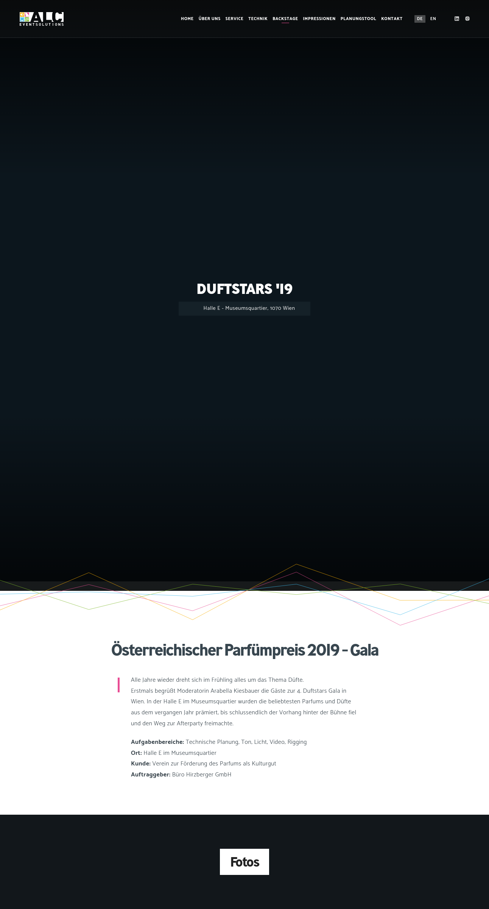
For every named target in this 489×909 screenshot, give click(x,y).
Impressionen (316, 19)
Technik (255, 19)
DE (417, 19)
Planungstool (355, 19)
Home (184, 19)
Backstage (282, 19)
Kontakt (389, 19)
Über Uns (207, 19)
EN (430, 19)
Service (232, 19)
